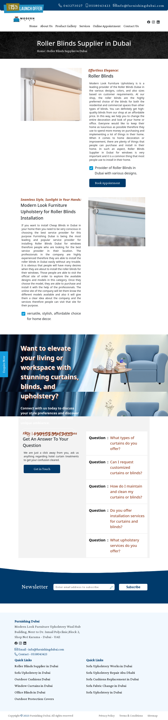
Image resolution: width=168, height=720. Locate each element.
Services (84, 26)
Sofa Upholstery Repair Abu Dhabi (110, 672)
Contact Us (131, 26)
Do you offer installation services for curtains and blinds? (116, 518)
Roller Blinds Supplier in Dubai (67, 51)
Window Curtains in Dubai (33, 686)
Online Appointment (107, 26)
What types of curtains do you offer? (113, 443)
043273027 (70, 5)
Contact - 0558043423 (31, 654)
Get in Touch (42, 469)
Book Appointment (107, 183)
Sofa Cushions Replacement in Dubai (112, 679)
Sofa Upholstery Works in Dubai (109, 666)
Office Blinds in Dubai (30, 692)
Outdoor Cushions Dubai (32, 679)
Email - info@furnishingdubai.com (39, 649)
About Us (46, 26)
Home (33, 26)
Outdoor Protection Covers (34, 699)
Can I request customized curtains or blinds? (115, 467)
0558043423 (98, 5)
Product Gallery (66, 26)
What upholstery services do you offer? (114, 545)
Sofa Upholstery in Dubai (32, 672)
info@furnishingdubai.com (138, 5)
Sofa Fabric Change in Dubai (106, 686)
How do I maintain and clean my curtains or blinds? (115, 492)
